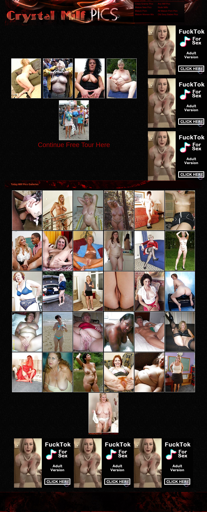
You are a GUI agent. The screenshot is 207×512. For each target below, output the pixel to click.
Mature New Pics (143, 7)
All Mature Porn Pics (167, 11)
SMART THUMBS (110, 434)
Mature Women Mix (144, 14)
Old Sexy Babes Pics (168, 14)
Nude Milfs (163, 7)
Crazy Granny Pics (144, 4)
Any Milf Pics (164, 4)
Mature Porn (141, 11)
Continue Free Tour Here (74, 144)
